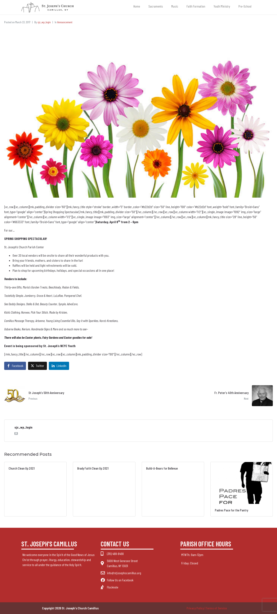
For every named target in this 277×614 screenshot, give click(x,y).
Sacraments (155, 6)
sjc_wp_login (44, 22)
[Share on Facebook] (15, 366)
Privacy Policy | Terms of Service (207, 608)
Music (174, 6)
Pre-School (244, 6)
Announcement (64, 22)
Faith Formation (196, 6)
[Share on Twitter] (37, 366)
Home (136, 6)
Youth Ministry (222, 6)
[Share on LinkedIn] (59, 366)
